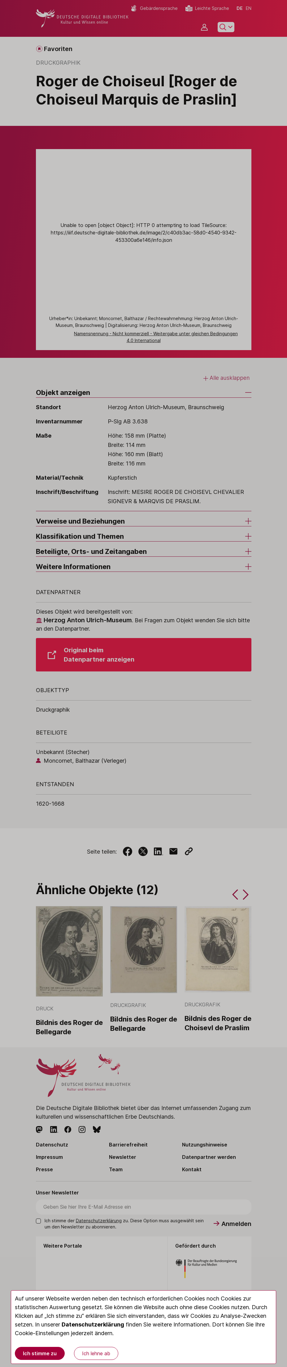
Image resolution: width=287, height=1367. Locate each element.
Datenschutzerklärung (93, 1324)
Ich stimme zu (40, 1353)
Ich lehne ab (96, 1353)
